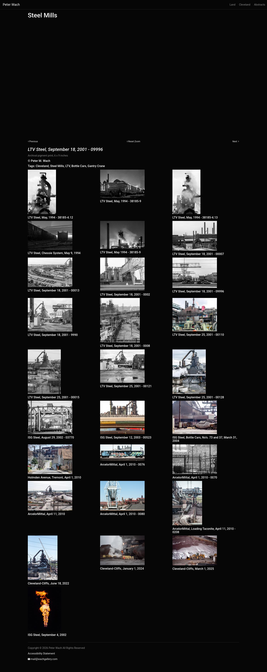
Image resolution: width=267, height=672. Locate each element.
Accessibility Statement (41, 653)
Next (235, 141)
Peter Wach (11, 4)
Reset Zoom (134, 141)
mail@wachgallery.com (44, 659)
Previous (33, 141)
